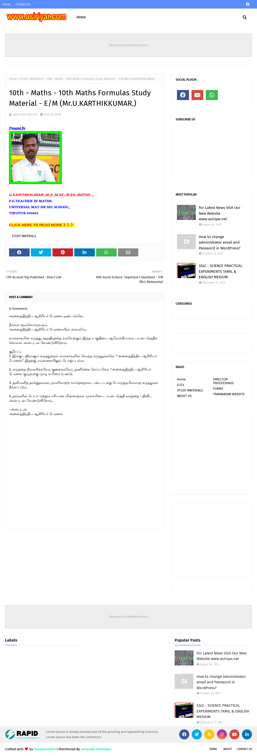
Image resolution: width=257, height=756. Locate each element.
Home (7, 4)
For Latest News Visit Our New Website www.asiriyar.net (219, 213)
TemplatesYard (45, 749)
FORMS (218, 388)
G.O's (180, 385)
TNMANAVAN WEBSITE (229, 394)
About (227, 749)
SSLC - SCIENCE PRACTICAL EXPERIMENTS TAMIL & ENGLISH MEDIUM (220, 271)
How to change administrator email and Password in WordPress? (219, 242)
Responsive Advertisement (128, 45)
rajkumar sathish (25, 114)
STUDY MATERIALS (32, 79)
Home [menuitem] (81, 17)
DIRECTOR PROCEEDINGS (223, 381)
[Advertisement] (212, 448)
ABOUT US (184, 396)
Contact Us (23, 4)
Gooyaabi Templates (96, 749)
